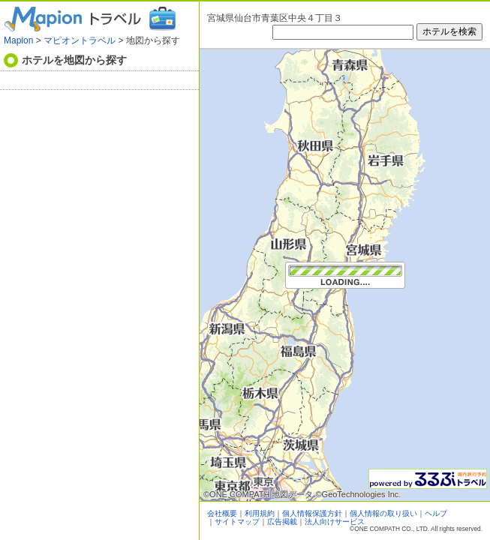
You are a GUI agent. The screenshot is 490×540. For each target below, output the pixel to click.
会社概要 (222, 513)
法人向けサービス (335, 522)
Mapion (18, 40)
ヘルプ (436, 513)
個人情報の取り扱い (383, 513)
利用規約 (260, 513)
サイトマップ (237, 522)
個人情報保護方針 (312, 513)
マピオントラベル (80, 40)
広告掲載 (282, 522)
